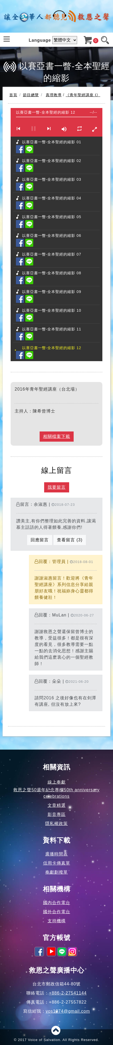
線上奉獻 (57, 782)
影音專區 (57, 814)
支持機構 (57, 921)
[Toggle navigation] (7, 39)
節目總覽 (31, 95)
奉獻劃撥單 (56, 872)
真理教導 (54, 95)
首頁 (13, 95)
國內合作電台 (56, 902)
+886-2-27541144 (68, 993)
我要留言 (57, 487)
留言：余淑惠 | (56, 524)
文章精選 (57, 805)
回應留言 (40, 540)
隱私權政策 (56, 823)
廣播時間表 (56, 854)
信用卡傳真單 (56, 863)
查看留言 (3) (69, 540)
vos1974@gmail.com (68, 1011)
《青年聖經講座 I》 (83, 95)
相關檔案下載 (56, 436)
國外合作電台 (56, 911)
